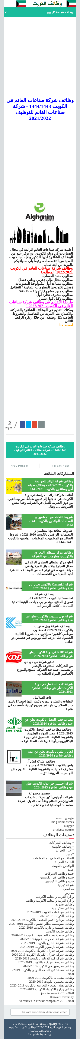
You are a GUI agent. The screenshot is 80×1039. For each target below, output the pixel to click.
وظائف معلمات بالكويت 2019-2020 (51, 977)
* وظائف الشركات (61, 842)
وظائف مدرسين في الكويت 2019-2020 (48, 966)
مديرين (69, 893)
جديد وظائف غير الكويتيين (57, 877)
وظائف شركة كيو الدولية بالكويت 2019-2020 (44, 958)
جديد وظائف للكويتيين (59, 881)
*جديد (70, 854)
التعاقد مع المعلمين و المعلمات (53, 858)
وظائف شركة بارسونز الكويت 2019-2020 (47, 947)
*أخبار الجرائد (65, 850)
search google (64, 818)
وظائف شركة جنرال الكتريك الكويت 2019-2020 (43, 954)
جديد (71, 869)
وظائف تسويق (64, 904)
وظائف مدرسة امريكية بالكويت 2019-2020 (46, 962)
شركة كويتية (66, 885)
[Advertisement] (40, 57)
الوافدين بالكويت (63, 866)
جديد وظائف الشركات (59, 873)
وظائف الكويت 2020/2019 (57, 916)
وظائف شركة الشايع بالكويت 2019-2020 (47, 943)
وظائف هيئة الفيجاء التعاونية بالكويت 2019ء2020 (42, 985)
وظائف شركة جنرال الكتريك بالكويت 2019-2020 (42, 950)
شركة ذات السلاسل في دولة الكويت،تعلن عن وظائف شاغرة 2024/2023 (52, 687)
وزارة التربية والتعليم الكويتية (55, 896)
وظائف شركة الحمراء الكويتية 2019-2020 (47, 939)
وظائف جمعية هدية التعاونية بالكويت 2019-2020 (43, 935)
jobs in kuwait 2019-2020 (57, 993)
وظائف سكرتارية (63, 908)
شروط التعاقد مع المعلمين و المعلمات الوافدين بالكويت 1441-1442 (51, 520)
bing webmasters (62, 822)
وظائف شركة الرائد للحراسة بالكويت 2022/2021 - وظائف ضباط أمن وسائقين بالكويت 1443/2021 (50, 485)
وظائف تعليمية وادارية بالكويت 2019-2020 (46, 927)
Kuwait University (62, 997)
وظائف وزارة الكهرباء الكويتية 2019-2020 (47, 989)
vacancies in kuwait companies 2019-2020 (46, 1001)
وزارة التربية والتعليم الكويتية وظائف (50, 900)
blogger (69, 826)
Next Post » (60, 466)
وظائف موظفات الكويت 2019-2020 (50, 912)
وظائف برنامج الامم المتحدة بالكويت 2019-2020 (42, 920)
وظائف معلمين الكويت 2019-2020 (51, 981)
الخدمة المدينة (64, 862)
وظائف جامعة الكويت (60, 931)
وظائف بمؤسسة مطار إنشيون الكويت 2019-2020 (41, 923)
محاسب (68, 889)
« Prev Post (19, 466)
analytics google (63, 830)
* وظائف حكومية (62, 846)
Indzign (48, 1034)
